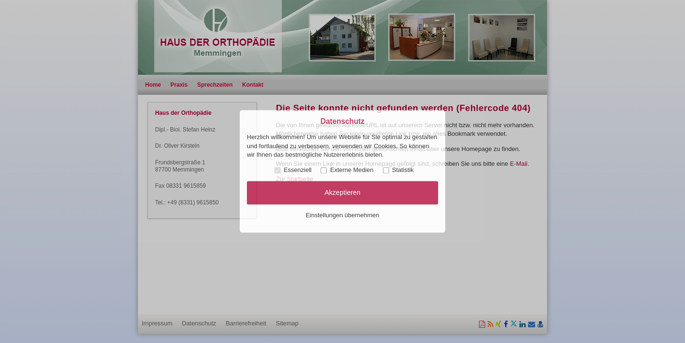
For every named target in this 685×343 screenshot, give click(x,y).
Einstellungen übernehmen (343, 215)
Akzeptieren (342, 192)
